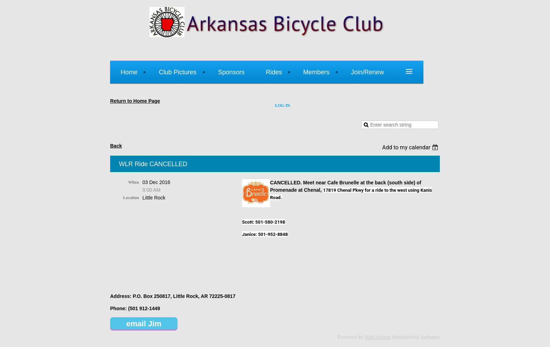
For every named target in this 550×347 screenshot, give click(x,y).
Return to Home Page (135, 101)
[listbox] (411, 147)
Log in (282, 105)
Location (131, 197)
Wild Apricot (378, 337)
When (133, 182)
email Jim (143, 323)
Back (116, 146)
